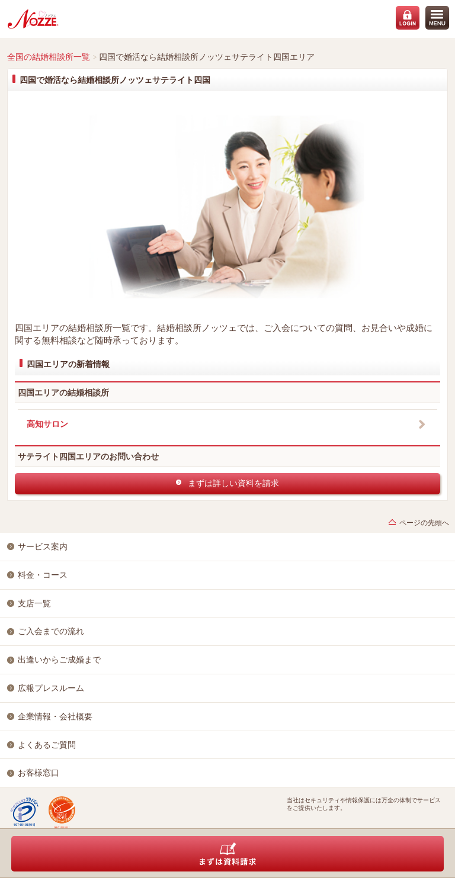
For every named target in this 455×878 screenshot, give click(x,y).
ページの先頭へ (424, 523)
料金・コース (43, 575)
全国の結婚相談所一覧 (48, 57)
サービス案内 (43, 546)
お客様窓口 (38, 772)
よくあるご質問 (47, 745)
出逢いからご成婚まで (59, 659)
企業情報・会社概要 (55, 716)
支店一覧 (34, 603)
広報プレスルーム (51, 688)
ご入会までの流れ (51, 631)
